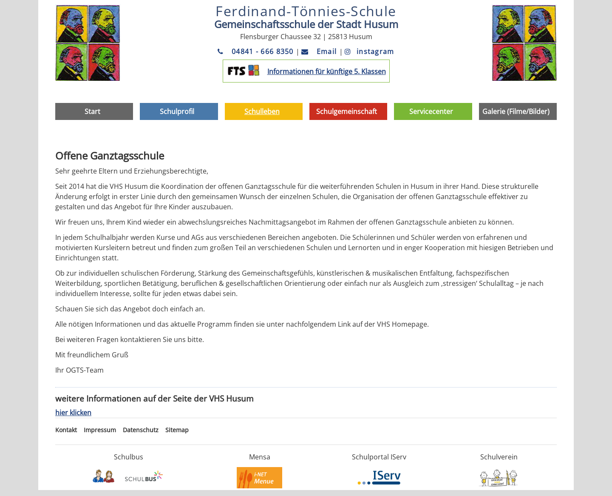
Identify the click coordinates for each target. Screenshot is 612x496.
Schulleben (262, 111)
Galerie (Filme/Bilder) (516, 111)
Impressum (100, 430)
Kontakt (66, 430)
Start (92, 111)
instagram (369, 51)
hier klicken (73, 412)
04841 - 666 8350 (257, 51)
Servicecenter (431, 111)
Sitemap (177, 430)
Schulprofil (177, 111)
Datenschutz (141, 430)
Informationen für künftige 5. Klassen (326, 71)
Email (320, 51)
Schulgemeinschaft (346, 111)
